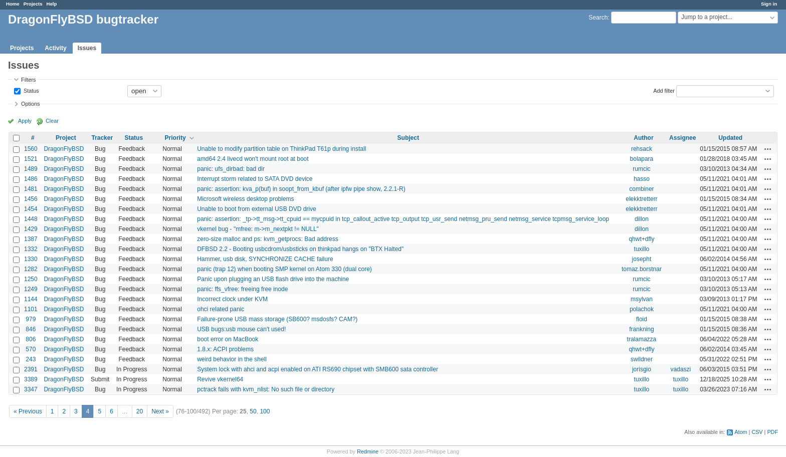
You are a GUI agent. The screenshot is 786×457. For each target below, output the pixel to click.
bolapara (642, 158)
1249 (31, 289)
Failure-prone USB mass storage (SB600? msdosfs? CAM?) (277, 319)
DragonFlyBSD (64, 148)
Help (52, 4)
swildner (642, 359)
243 (31, 359)
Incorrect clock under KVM (232, 299)
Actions (768, 149)
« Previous (28, 411)
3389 (31, 379)
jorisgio (641, 369)
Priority (175, 137)
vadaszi (680, 369)
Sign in (769, 4)
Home (13, 4)
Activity (55, 48)
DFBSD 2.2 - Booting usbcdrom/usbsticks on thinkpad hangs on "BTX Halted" (300, 249)
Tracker (102, 137)
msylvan (642, 299)
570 (31, 349)
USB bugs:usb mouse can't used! (241, 329)
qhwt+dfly (641, 239)
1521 (31, 158)
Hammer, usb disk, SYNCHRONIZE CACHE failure (265, 259)
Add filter (664, 90)
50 (253, 411)
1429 (31, 229)
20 (139, 411)
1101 (31, 309)
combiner (641, 188)
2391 (31, 369)
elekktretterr (641, 198)
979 (31, 319)
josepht (642, 259)
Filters (28, 80)
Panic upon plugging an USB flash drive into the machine (273, 279)
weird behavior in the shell (232, 359)
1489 (31, 168)
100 (265, 411)
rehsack (641, 148)
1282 (31, 269)
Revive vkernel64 (220, 379)
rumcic (641, 168)
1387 (31, 239)
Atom (740, 432)
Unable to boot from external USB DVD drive (256, 208)
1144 (31, 299)
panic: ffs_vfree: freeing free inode (242, 289)
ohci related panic (220, 309)
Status (30, 90)
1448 (31, 218)
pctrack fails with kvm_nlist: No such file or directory (265, 389)
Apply (25, 121)
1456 (31, 198)
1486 (31, 178)
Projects (33, 4)
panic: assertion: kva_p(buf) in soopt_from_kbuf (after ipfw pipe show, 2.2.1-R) (301, 188)
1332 (31, 249)
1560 (31, 148)
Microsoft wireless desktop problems (245, 198)
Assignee (682, 137)
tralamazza (642, 339)
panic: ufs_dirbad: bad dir (231, 168)
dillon (642, 218)
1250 (31, 279)
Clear (52, 121)
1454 (31, 208)
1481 (31, 188)
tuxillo (642, 249)
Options (30, 104)
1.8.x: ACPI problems (225, 349)
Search (598, 17)
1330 (31, 259)
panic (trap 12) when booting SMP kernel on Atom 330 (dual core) (284, 269)
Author (643, 137)
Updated (730, 137)
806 (31, 339)
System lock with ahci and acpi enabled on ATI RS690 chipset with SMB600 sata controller (317, 369)
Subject (408, 137)
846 (31, 329)
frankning (641, 329)
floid (641, 319)
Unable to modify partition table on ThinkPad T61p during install (281, 148)
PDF (772, 432)
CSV (756, 432)
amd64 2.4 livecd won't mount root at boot (252, 158)
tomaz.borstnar (642, 269)
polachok (642, 309)
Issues (87, 48)
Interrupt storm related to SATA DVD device (254, 178)
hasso (642, 178)
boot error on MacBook (227, 339)
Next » (160, 411)
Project (66, 137)
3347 (31, 389)
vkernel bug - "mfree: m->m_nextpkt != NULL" (258, 229)
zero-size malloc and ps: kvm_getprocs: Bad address (267, 239)
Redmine (367, 451)
